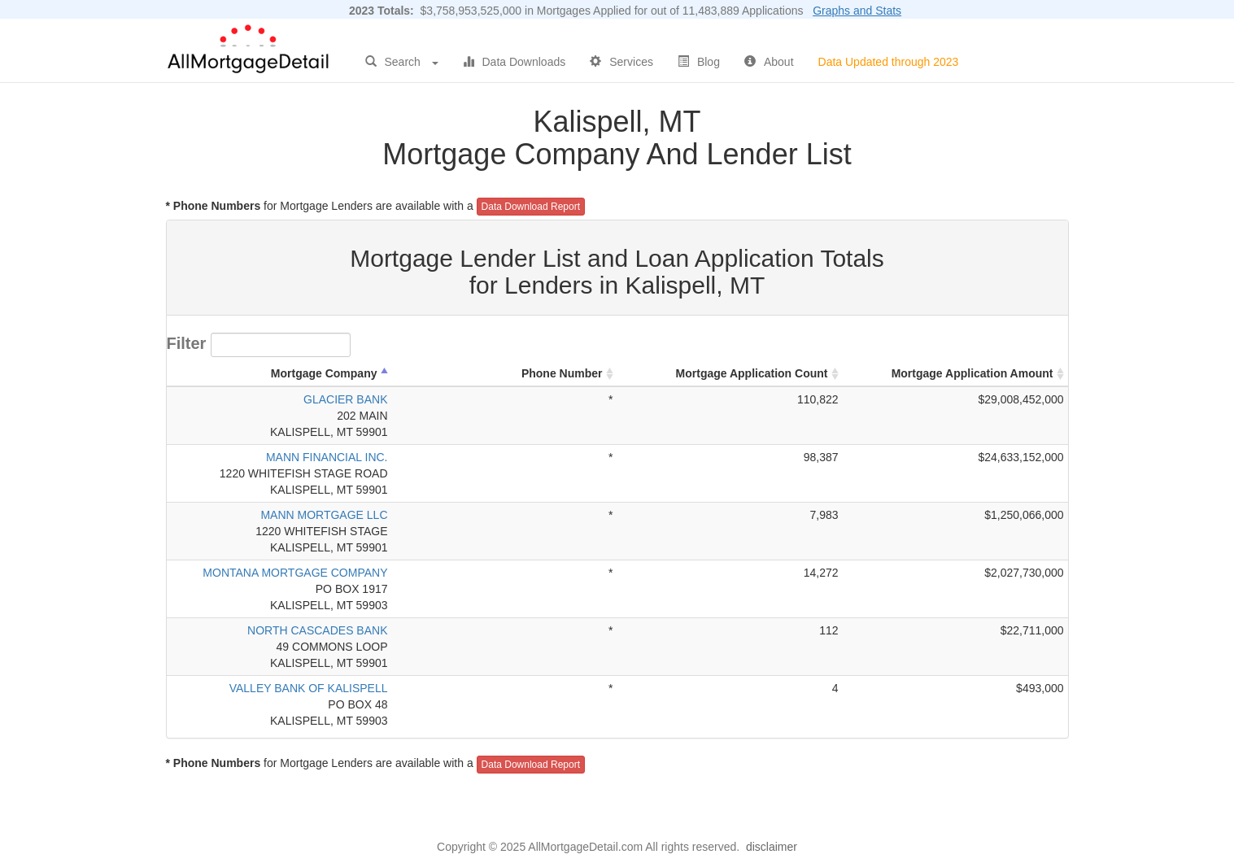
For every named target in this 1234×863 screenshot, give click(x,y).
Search (401, 61)
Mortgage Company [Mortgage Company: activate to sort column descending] (324, 373)
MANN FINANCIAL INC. (327, 457)
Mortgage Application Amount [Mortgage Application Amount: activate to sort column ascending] (972, 373)
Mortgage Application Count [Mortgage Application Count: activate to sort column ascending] (752, 373)
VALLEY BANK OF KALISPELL (308, 688)
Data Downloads (514, 61)
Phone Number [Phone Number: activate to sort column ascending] (562, 373)
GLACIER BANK (345, 399)
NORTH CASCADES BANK (317, 630)
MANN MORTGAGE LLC (323, 514)
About (769, 61)
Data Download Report (531, 206)
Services (621, 61)
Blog (699, 61)
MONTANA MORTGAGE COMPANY (295, 572)
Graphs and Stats (857, 10)
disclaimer (771, 846)
